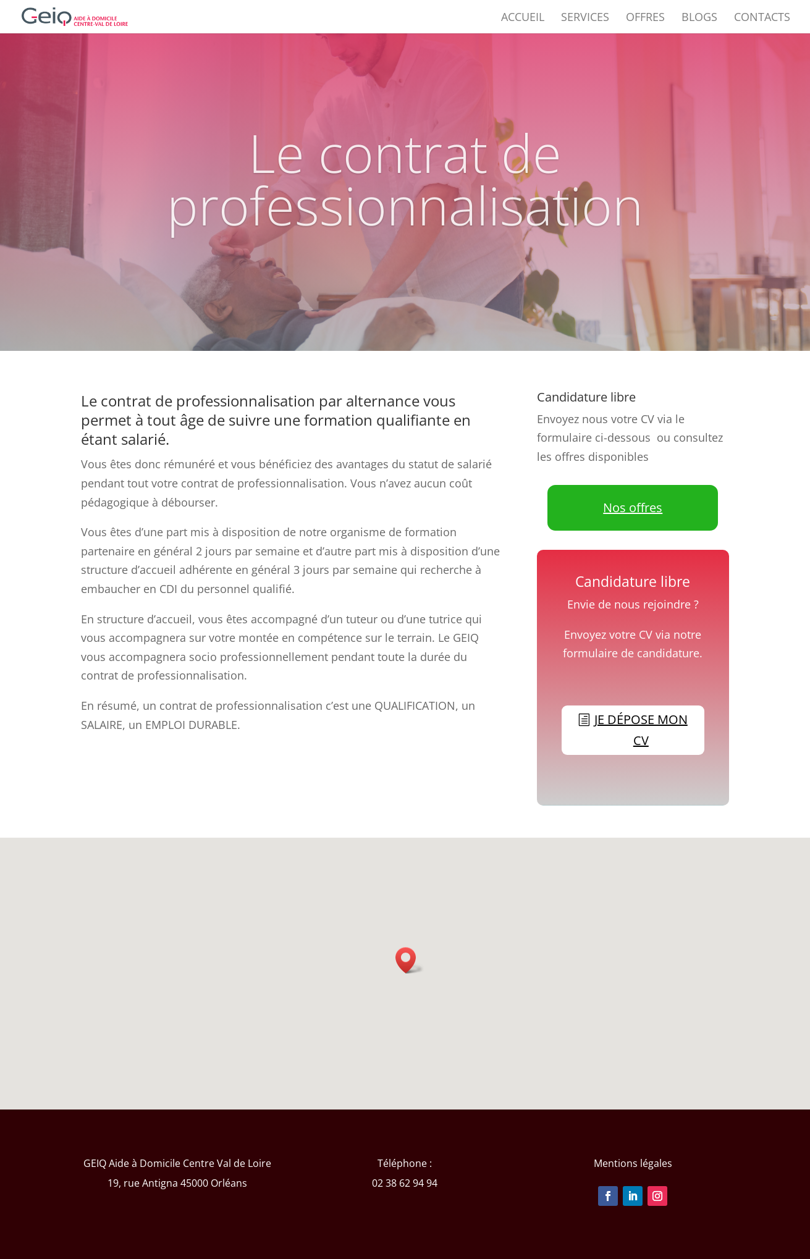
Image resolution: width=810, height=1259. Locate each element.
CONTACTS (762, 18)
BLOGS (699, 18)
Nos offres (632, 507)
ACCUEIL (522, 18)
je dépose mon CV (641, 730)
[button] (409, 960)
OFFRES (645, 18)
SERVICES (585, 18)
